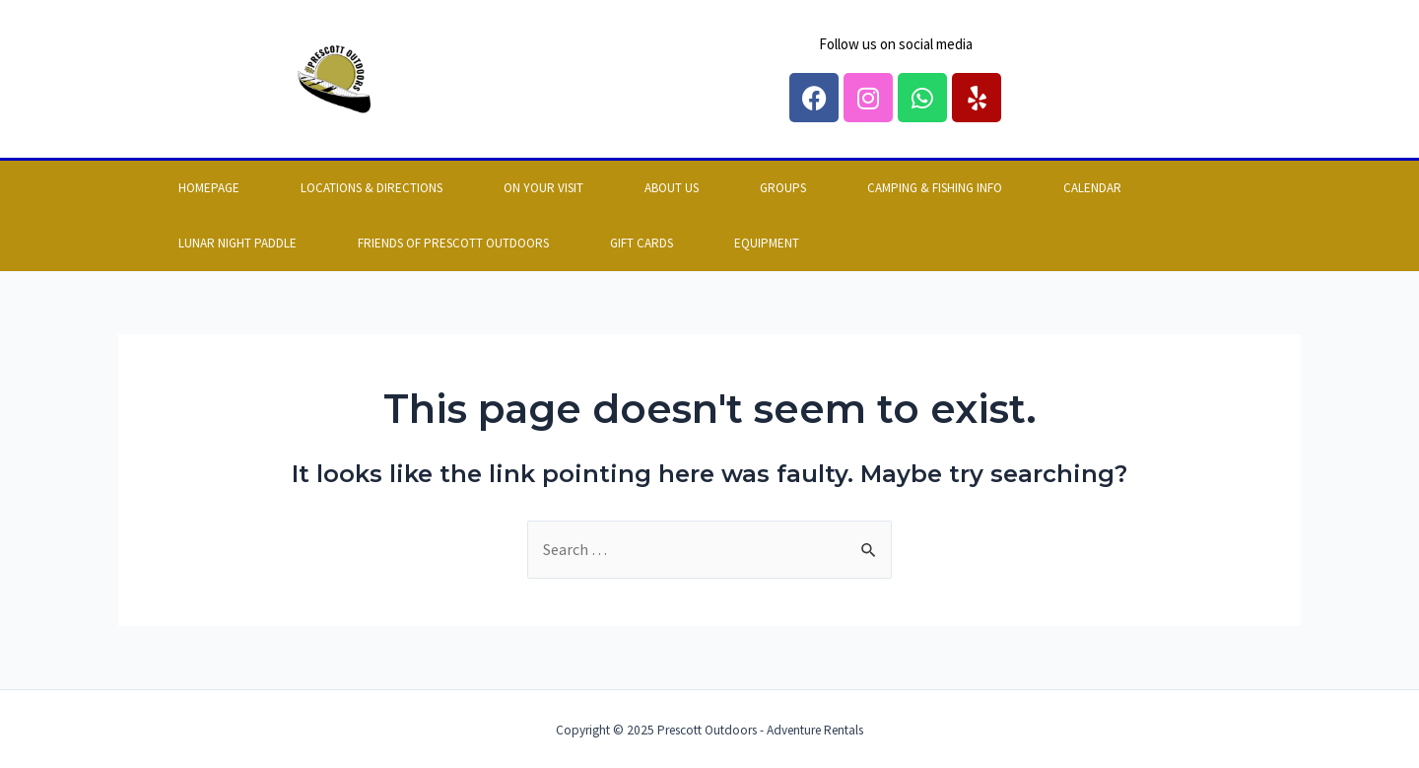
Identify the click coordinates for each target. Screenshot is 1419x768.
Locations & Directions (371, 187)
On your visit (543, 187)
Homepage (208, 187)
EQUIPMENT (766, 243)
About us (671, 187)
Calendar (1092, 187)
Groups (783, 187)
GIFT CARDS (641, 243)
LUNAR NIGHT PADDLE (237, 243)
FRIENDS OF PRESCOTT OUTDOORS (453, 243)
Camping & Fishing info (934, 187)
